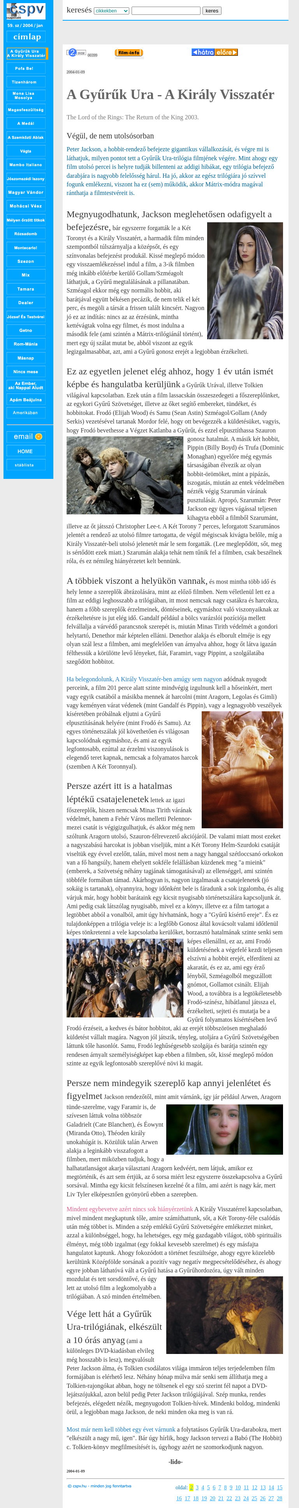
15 (279, 1487)
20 (212, 1498)
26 (263, 1498)
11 (246, 1487)
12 (254, 1487)
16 (179, 1498)
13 (263, 1487)
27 (271, 1498)
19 (204, 1498)
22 (229, 1498)
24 (246, 1498)
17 (187, 1498)
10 (238, 1487)
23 (238, 1498)
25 (254, 1498)
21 (221, 1498)
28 (279, 1498)
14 (271, 1487)
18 (196, 1498)
